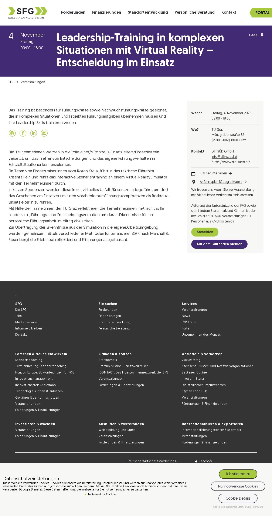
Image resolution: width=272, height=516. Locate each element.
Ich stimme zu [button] (238, 474)
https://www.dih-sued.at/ (231, 162)
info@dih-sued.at (224, 157)
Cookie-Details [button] (220, 507)
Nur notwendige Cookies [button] (238, 486)
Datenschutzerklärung (240, 507)
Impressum (257, 507)
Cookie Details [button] (238, 499)
